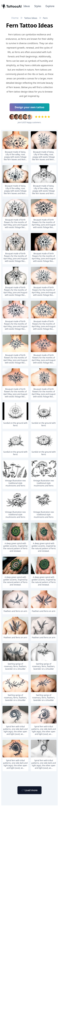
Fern (45, 17)
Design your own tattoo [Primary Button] (29, 107)
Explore (50, 6)
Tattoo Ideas (30, 17)
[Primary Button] (29, 790)
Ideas (26, 6)
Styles (37, 6)
